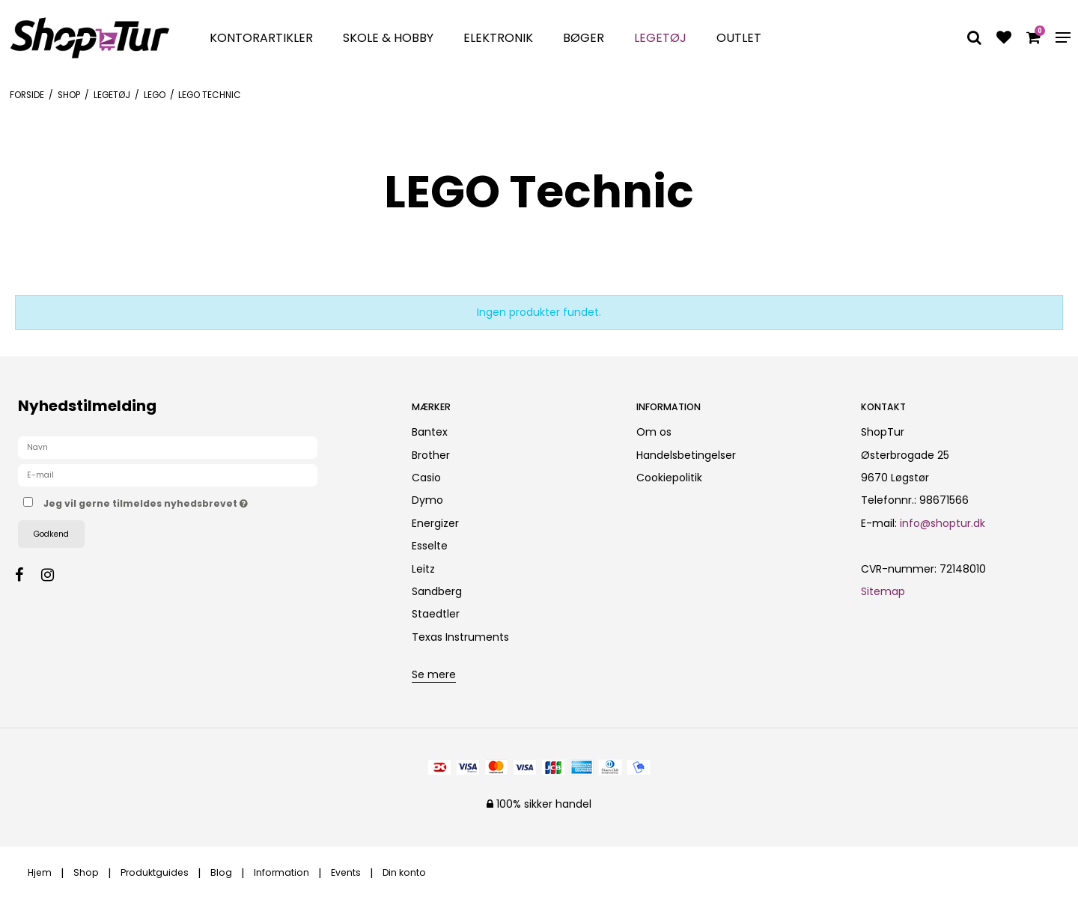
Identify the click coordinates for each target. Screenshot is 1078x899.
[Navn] (167, 446)
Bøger (583, 37)
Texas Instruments (460, 637)
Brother (431, 455)
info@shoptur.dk (942, 523)
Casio (426, 477)
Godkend (51, 534)
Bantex (430, 431)
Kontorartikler (261, 37)
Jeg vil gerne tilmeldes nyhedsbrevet (198, 501)
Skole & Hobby (388, 37)
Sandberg (437, 591)
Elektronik (498, 37)
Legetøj (660, 37)
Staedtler (436, 613)
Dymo (427, 500)
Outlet (738, 37)
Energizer (435, 523)
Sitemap (883, 591)
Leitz (423, 568)
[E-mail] (167, 474)
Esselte (430, 545)
